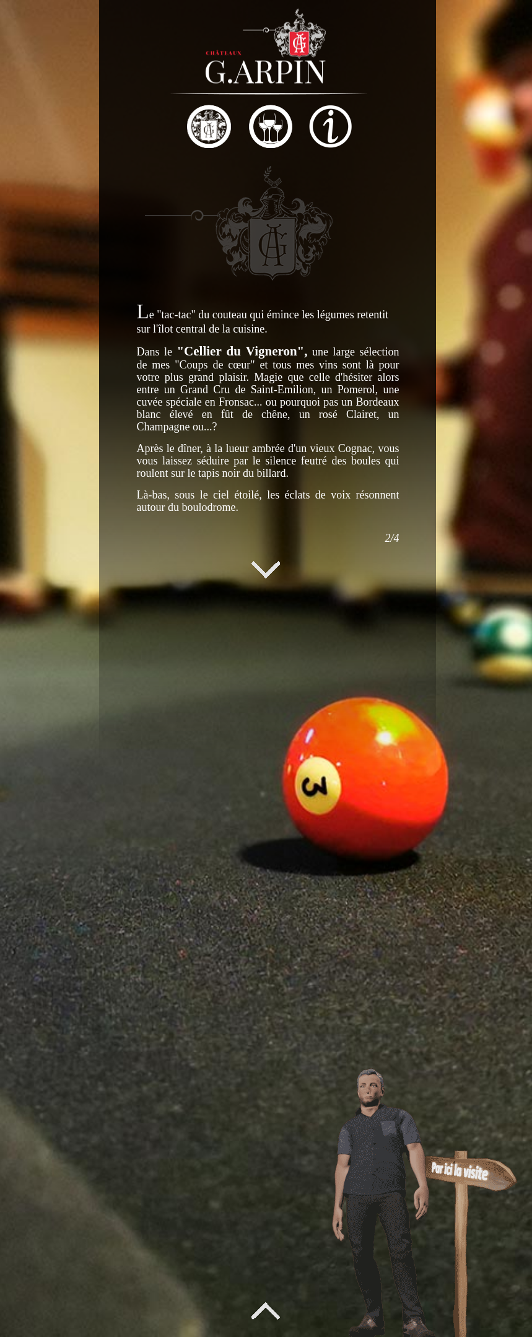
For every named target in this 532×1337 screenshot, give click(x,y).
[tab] (93, 128)
